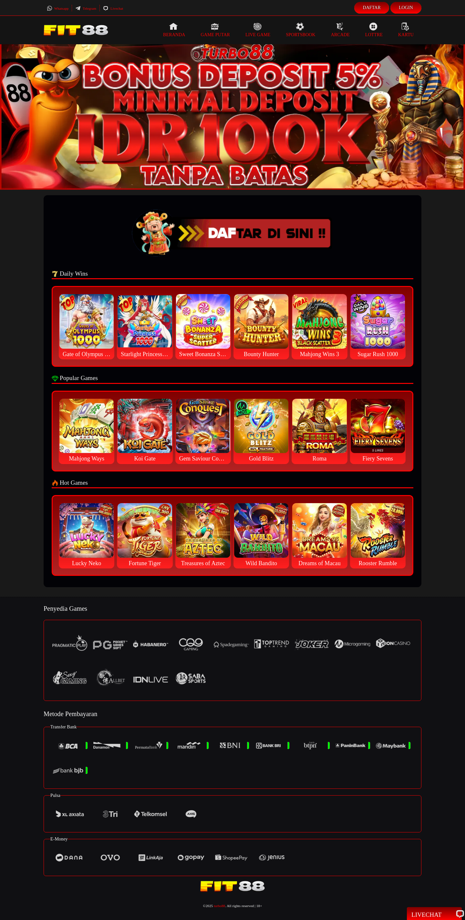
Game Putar (215, 29)
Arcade (340, 29)
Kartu (406, 29)
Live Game (258, 29)
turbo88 (219, 906)
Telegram (85, 8)
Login (406, 7)
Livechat (113, 8)
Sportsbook (300, 29)
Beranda (174, 29)
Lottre (374, 29)
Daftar (372, 7)
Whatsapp (57, 8)
